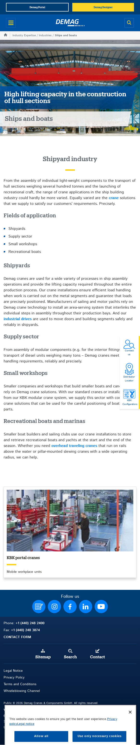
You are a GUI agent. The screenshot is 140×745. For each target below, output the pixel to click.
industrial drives (18, 319)
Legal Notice (13, 670)
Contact (97, 657)
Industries (45, 35)
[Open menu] (10, 22)
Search (70, 657)
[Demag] (70, 22)
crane (114, 198)
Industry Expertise (24, 35)
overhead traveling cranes (74, 446)
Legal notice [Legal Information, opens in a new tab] (25, 736)
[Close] (130, 724)
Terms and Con (15, 684)
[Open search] (129, 23)
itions (32, 684)
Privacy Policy (14, 677)
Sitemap (43, 657)
